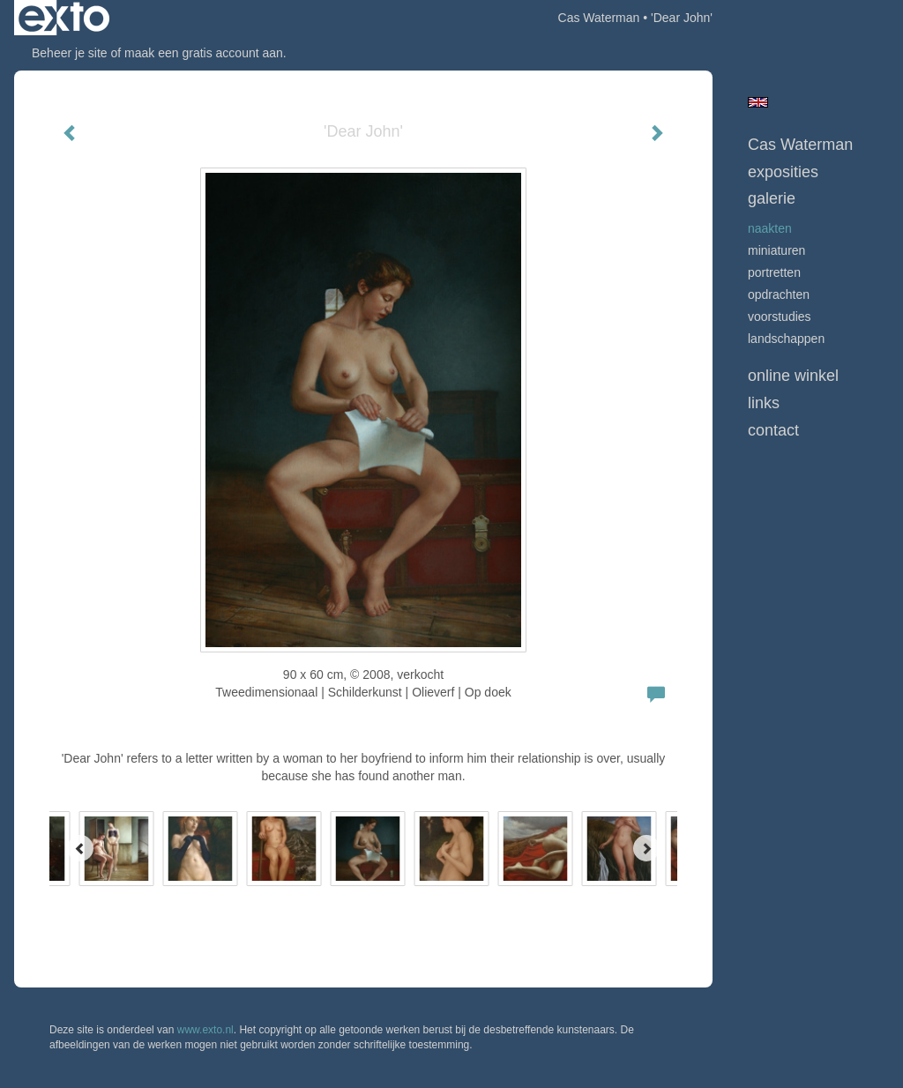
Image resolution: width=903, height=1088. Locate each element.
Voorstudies (779, 316)
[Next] (646, 848)
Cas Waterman (599, 18)
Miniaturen (776, 250)
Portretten (774, 272)
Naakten (770, 228)
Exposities (783, 172)
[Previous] (80, 848)
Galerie (771, 198)
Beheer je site (70, 53)
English (758, 102)
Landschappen (786, 339)
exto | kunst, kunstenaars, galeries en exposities (64, 17)
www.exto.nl (205, 1030)
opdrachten (779, 294)
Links (764, 403)
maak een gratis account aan (203, 53)
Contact (773, 430)
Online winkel (793, 375)
